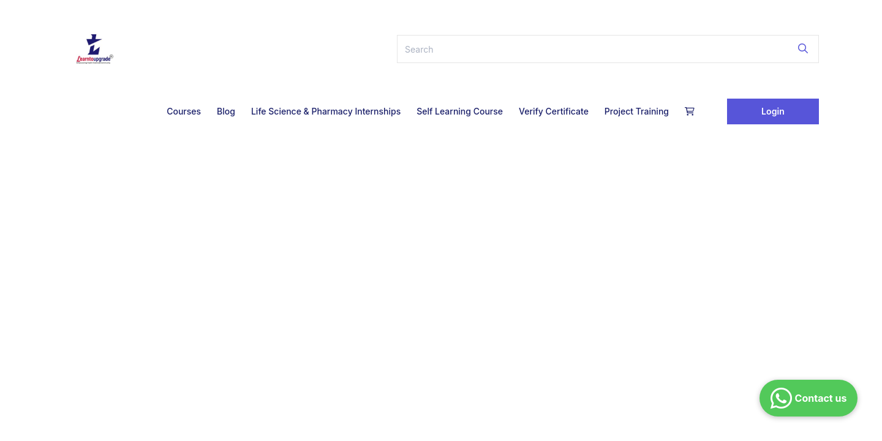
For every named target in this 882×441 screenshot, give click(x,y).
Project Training (637, 111)
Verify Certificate (554, 111)
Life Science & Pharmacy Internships (326, 111)
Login (773, 111)
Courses (184, 111)
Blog (226, 111)
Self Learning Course (460, 111)
